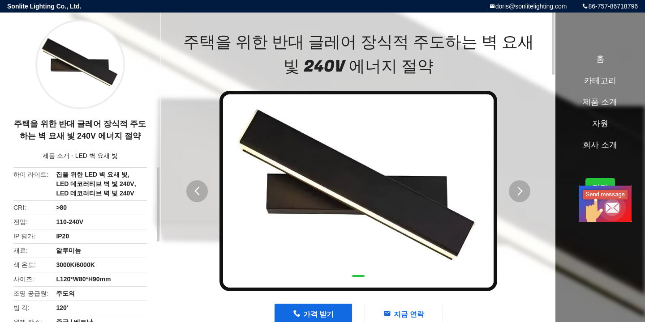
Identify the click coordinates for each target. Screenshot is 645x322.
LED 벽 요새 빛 (96, 155)
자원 (600, 123)
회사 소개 (600, 144)
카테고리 (600, 80)
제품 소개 (56, 155)
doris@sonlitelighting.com (531, 6)
